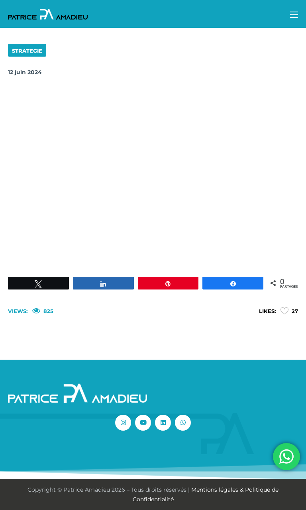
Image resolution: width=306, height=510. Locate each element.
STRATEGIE (27, 50)
